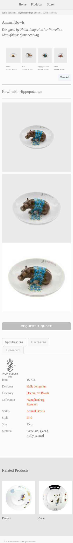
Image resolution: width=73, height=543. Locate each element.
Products (36, 4)
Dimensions (38, 342)
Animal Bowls (36, 411)
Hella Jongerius (31, 30)
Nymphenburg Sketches (29, 12)
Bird (29, 417)
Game (42, 518)
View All (64, 77)
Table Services (9, 12)
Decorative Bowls (38, 393)
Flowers (6, 518)
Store (50, 4)
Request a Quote (36, 326)
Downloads (13, 350)
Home (22, 4)
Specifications (14, 342)
